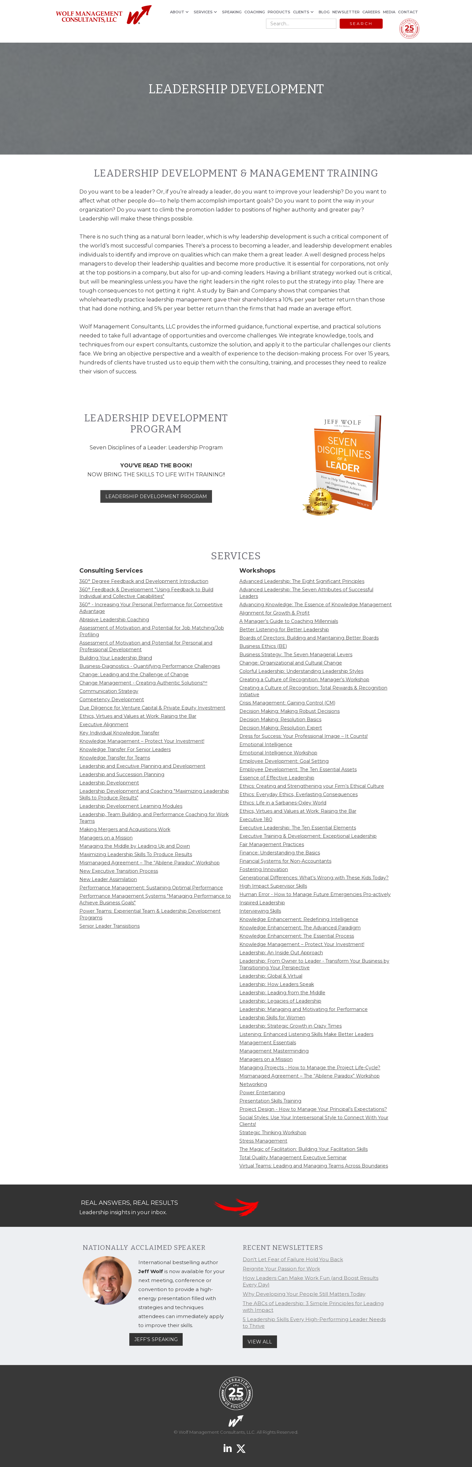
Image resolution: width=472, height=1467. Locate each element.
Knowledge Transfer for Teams (114, 758)
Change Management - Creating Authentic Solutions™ (143, 683)
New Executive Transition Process (118, 871)
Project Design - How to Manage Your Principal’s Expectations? (313, 1109)
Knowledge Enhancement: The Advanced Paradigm (300, 928)
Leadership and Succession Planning (121, 774)
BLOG (324, 12)
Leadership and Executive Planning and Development (142, 766)
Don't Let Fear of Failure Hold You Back (293, 1259)
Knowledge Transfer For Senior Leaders (125, 749)
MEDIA (389, 12)
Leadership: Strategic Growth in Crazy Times (290, 1026)
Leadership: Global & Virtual (270, 976)
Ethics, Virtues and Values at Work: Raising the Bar (137, 716)
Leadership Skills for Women (272, 1018)
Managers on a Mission (106, 838)
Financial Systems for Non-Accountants (285, 861)
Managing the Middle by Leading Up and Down (134, 846)
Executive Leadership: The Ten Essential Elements (297, 828)
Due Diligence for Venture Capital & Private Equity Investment (152, 708)
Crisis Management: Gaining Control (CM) (287, 703)
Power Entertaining (262, 1093)
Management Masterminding (274, 1051)
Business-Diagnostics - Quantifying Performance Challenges (149, 666)
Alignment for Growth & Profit (274, 613)
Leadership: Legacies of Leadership (280, 1001)
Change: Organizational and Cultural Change (290, 663)
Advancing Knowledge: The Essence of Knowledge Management (315, 605)
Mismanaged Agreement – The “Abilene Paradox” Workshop (149, 863)
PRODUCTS (279, 12)
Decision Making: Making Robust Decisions (289, 711)
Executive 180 (255, 819)
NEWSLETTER (346, 12)
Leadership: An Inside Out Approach (281, 953)
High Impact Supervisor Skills (273, 886)
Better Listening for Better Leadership (284, 630)
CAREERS (371, 12)
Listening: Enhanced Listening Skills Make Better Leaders (306, 1034)
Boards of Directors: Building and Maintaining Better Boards (309, 638)
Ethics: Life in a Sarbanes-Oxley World (282, 803)
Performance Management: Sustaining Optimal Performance (151, 888)
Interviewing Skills (260, 911)
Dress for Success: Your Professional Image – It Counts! (303, 736)
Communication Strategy (108, 691)
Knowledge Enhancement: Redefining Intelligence (298, 919)
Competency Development (111, 700)
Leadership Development (109, 783)
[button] (180, 12)
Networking (253, 1084)
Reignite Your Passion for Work (281, 1268)
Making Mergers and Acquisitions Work (124, 829)
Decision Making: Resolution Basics (280, 720)
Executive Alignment (103, 725)
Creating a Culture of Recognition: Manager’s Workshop (304, 680)
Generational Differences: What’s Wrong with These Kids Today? (314, 878)
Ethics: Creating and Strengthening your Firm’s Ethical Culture (311, 786)
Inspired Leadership (262, 903)
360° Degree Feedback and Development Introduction (143, 581)
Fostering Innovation (263, 869)
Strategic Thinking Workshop (272, 1133)
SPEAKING (232, 12)
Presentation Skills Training (270, 1101)
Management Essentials (267, 1043)
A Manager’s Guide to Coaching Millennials (288, 621)
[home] (103, 15)
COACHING (254, 12)
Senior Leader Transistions (109, 926)
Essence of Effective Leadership (276, 778)
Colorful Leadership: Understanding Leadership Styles (301, 671)
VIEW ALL (260, 1342)
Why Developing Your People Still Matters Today (304, 1294)
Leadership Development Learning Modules (130, 806)
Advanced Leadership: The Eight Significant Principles (301, 581)
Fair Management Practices (271, 844)
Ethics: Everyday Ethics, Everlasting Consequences (298, 794)
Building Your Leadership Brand (115, 658)
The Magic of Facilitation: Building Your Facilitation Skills (303, 1149)
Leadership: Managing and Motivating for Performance (303, 1009)
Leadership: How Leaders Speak (276, 984)
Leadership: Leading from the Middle (282, 993)
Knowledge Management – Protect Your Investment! (141, 741)
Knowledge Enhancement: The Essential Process (296, 936)
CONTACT (408, 12)
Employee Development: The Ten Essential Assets (298, 769)
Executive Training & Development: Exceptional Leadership (308, 836)
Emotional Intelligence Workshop (278, 753)
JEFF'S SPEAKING (156, 1339)
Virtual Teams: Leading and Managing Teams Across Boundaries (313, 1166)
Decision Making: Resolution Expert (280, 728)
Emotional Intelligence (265, 744)
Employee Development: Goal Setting (284, 761)
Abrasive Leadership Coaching (114, 620)
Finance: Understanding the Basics (279, 853)
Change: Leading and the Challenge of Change (134, 675)
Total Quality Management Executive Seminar (293, 1158)
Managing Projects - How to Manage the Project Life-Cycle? (309, 1068)
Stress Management (263, 1141)
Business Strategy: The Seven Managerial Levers (295, 655)
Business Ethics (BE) (263, 646)
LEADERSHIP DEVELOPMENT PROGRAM (156, 506)
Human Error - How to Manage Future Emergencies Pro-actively (315, 894)
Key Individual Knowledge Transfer (119, 733)
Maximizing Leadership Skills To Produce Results (135, 854)
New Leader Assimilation (108, 879)
